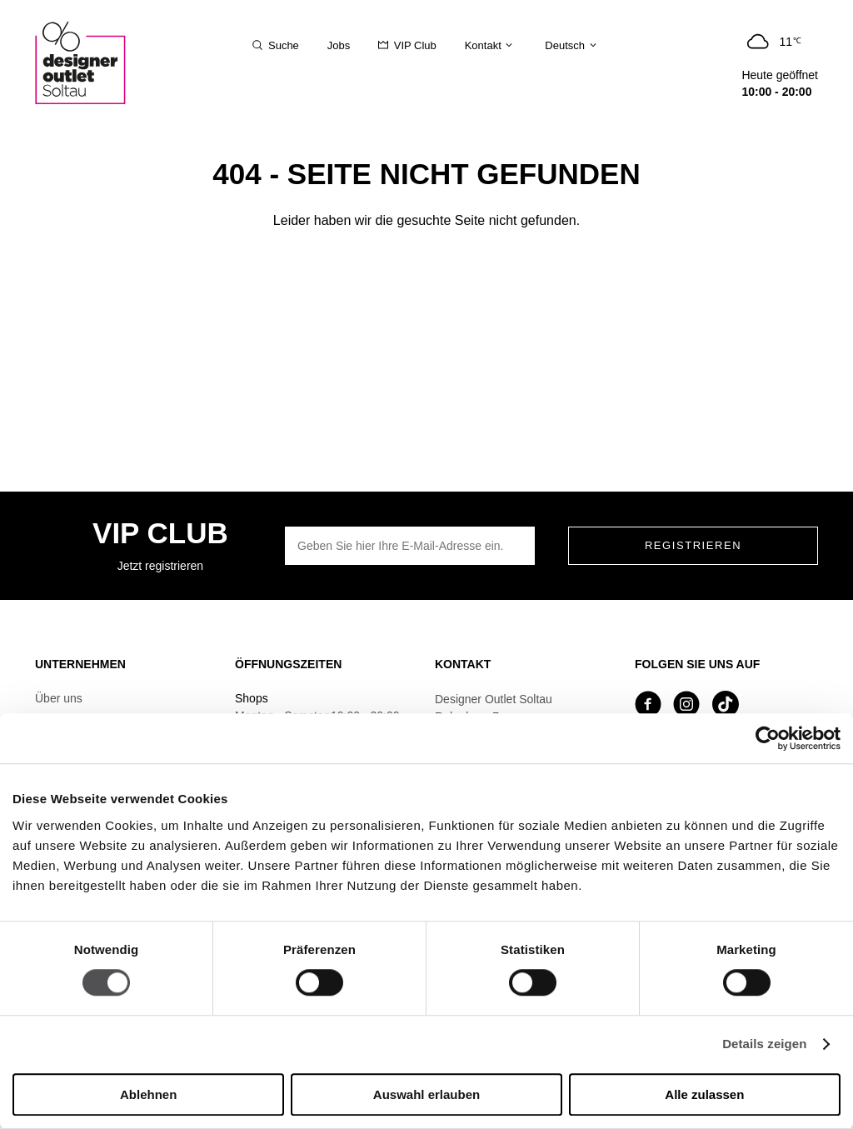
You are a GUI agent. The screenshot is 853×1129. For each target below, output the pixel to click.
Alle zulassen (704, 1094)
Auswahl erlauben (426, 1094)
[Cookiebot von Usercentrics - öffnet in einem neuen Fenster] (768, 738)
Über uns (58, 698)
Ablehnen (148, 1094)
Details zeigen (764, 1044)
